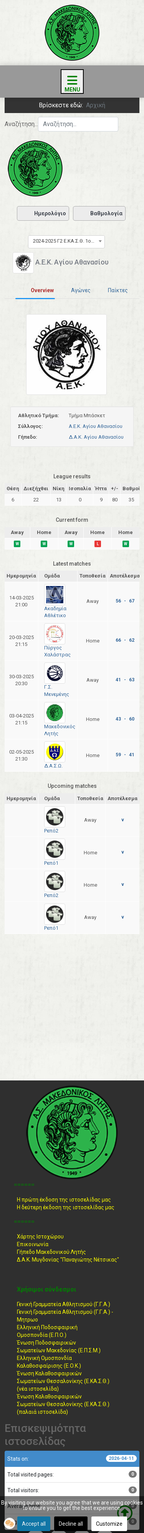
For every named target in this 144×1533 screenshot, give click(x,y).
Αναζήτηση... (21, 124)
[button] (9, 1523)
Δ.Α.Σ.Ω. (53, 766)
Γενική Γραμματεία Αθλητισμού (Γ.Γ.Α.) (63, 1304)
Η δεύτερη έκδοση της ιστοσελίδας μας (65, 1207)
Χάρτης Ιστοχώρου (40, 1236)
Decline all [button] (71, 1524)
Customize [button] (109, 1524)
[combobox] (78, 124)
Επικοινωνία (32, 1244)
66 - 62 (125, 640)
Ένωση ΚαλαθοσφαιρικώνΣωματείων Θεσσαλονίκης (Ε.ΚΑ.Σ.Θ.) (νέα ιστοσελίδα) (63, 1381)
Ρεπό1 (51, 863)
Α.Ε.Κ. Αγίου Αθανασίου (95, 426)
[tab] (35, 290)
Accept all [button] (34, 1524)
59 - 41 (125, 754)
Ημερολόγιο (43, 213)
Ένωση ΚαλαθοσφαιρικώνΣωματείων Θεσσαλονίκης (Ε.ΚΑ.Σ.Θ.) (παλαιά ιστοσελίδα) (63, 1404)
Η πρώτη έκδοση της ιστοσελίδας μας (64, 1200)
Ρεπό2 (51, 831)
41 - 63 (125, 679)
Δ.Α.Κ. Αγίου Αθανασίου (96, 437)
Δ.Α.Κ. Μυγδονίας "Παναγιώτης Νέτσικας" (68, 1260)
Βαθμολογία (99, 213)
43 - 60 (125, 719)
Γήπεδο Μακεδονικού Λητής (51, 1252)
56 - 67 (125, 601)
